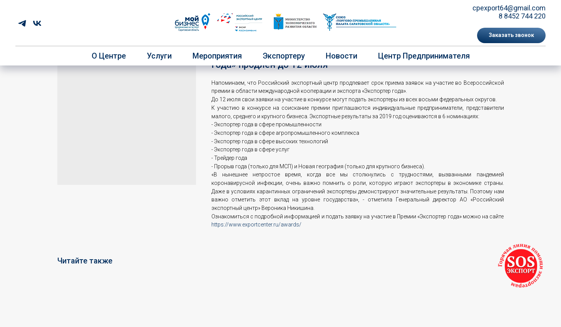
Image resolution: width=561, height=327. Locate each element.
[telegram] (22, 23)
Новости (341, 55)
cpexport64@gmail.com (509, 8)
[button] (511, 35)
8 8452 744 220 (522, 16)
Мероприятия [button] (217, 55)
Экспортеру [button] (284, 55)
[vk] (37, 23)
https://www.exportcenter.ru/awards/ (256, 224)
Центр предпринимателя (424, 55)
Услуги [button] (159, 55)
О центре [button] (109, 55)
